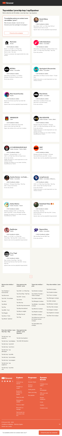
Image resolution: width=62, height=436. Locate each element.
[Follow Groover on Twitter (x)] (12, 381)
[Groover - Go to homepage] (9, 378)
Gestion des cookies (7, 426)
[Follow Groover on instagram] (2, 381)
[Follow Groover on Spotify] (10, 381)
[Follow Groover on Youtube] (7, 381)
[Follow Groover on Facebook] (4, 381)
